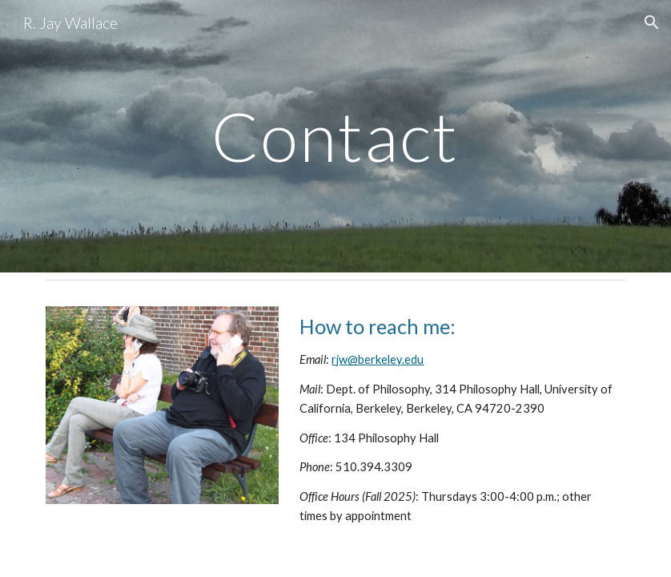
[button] (652, 22)
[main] (335, 135)
